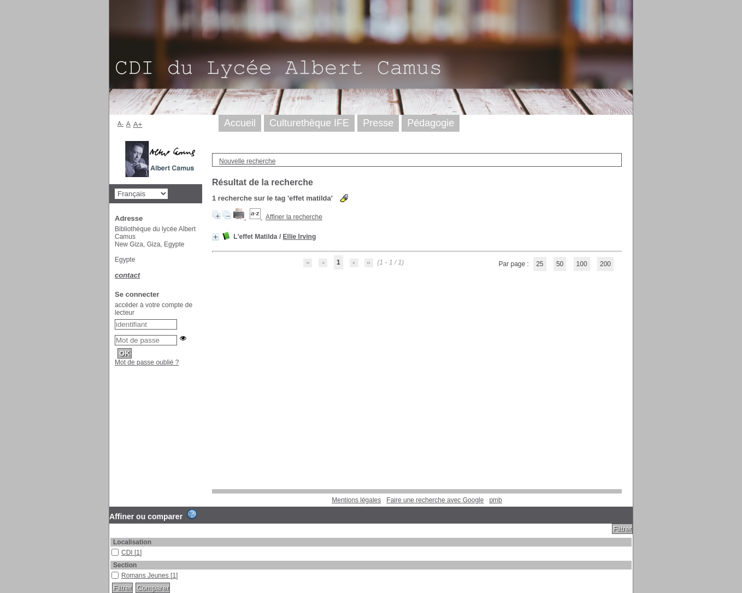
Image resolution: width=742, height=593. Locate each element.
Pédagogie (430, 123)
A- (120, 123)
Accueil (240, 123)
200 (605, 264)
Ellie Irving (299, 236)
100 (581, 264)
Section (125, 565)
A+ (138, 124)
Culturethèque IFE (309, 123)
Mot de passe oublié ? (147, 362)
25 (539, 264)
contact (127, 275)
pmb (495, 500)
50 (559, 264)
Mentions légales (356, 500)
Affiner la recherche (294, 217)
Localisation (132, 542)
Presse (378, 123)
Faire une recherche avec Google (435, 500)
